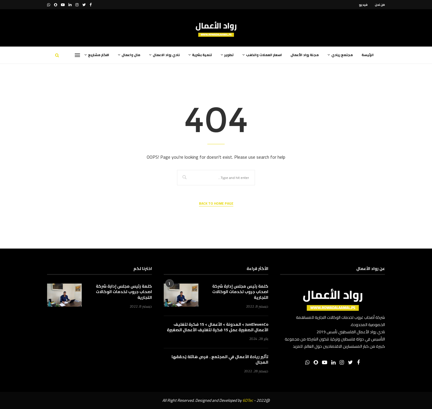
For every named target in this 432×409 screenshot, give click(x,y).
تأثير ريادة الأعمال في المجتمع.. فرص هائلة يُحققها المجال (220, 359)
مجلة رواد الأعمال (305, 54)
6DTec (248, 400)
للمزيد (298, 346)
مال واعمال (131, 54)
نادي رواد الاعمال (166, 54)
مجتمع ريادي (342, 54)
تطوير (229, 54)
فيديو (363, 5)
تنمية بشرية (202, 54)
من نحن (380, 5)
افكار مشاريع (98, 54)
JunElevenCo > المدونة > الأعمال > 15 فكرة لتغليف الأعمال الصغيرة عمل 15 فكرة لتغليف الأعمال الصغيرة (217, 327)
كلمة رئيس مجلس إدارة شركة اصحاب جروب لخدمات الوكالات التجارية (240, 292)
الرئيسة (368, 54)
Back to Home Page (216, 203)
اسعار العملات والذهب (264, 54)
